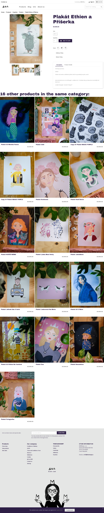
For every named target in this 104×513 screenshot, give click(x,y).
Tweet (61, 47)
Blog (29, 7)
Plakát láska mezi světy (45, 254)
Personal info (56, 446)
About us (41, 7)
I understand (69, 510)
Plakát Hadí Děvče (77, 199)
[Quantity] (55, 40)
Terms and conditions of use (34, 450)
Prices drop (4, 446)
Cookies (29, 457)
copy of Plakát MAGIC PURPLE (82, 144)
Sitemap (29, 463)
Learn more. (60, 510)
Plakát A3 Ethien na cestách (11, 364)
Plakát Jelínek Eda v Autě (10, 309)
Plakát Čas (40, 364)
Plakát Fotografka (7, 419)
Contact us (4, 2)
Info (34, 7)
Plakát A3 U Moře (77, 309)
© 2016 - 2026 (52, 471)
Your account (58, 443)
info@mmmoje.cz (88, 454)
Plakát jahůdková (77, 254)
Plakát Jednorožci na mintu (46, 309)
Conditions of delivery (32, 446)
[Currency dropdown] (83, 2)
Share (57, 47)
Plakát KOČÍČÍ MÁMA (8, 254)
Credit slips (55, 450)
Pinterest (65, 47)
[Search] (94, 6)
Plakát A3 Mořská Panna (10, 144)
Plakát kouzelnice (77, 364)
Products (22, 7)
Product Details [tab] (68, 64)
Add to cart (65, 41)
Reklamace (29, 455)
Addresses (55, 452)
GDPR (28, 448)
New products (5, 448)
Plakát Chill (40, 144)
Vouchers (55, 454)
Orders (54, 448)
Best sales (4, 450)
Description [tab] (59, 64)
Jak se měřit (30, 459)
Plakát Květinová (42, 199)
